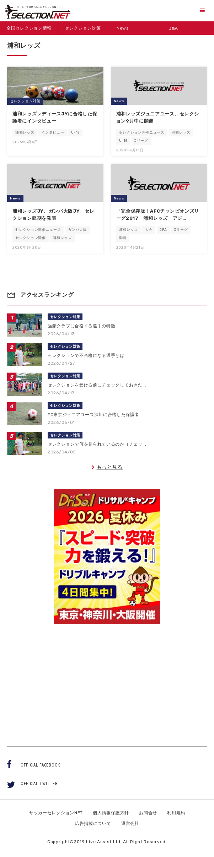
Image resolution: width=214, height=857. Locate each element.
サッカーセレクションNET (56, 812)
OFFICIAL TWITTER (39, 783)
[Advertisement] (107, 678)
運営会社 (130, 823)
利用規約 (176, 812)
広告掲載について (93, 823)
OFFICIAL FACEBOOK (40, 765)
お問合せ (148, 812)
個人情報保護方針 (111, 812)
